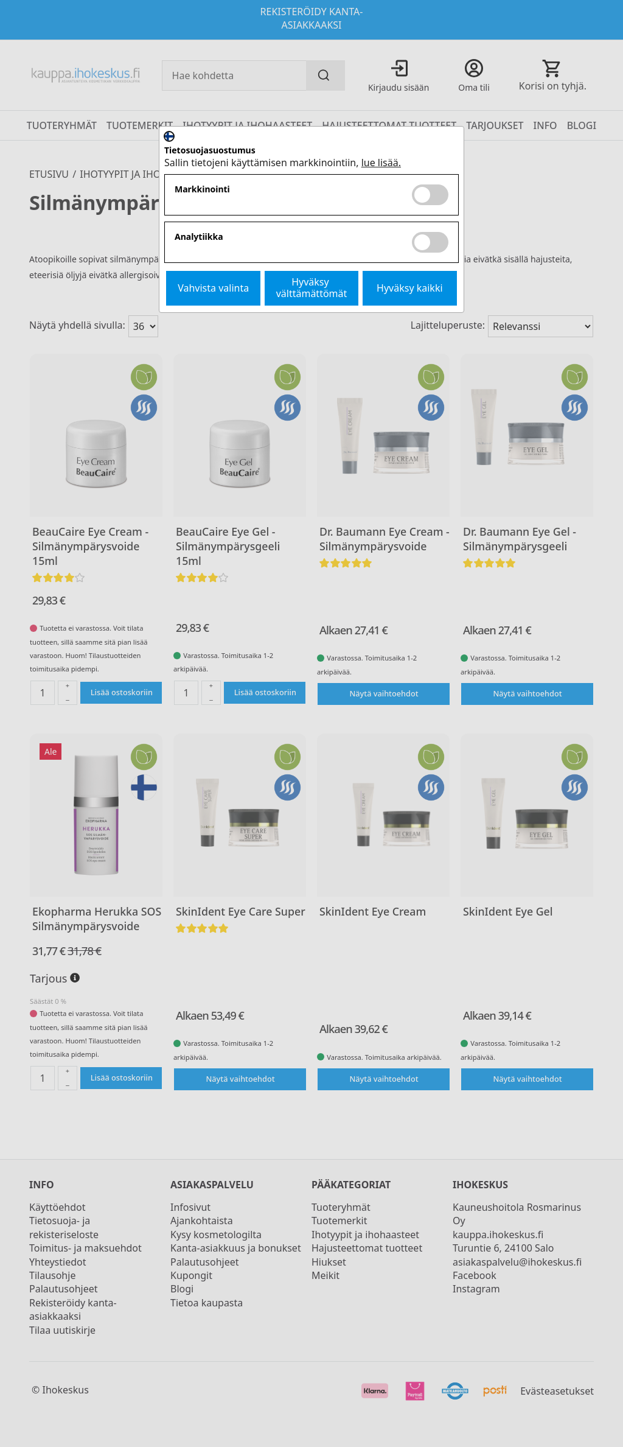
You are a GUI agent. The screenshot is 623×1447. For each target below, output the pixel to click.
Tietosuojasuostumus (210, 150)
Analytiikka (199, 237)
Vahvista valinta (213, 288)
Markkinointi (202, 189)
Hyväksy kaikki (410, 288)
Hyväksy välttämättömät (311, 287)
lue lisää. (381, 162)
